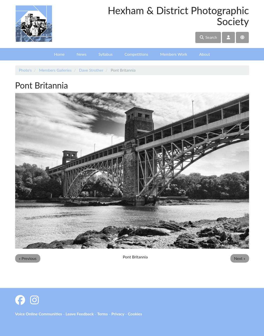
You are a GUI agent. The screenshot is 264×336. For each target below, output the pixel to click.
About (204, 54)
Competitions (136, 54)
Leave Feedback (79, 313)
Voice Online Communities (38, 313)
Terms (102, 313)
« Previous (28, 258)
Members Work (173, 54)
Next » (239, 258)
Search (208, 37)
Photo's (25, 70)
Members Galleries (55, 70)
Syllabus (106, 54)
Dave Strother (91, 70)
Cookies (135, 313)
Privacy (117, 313)
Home (59, 54)
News (82, 54)
